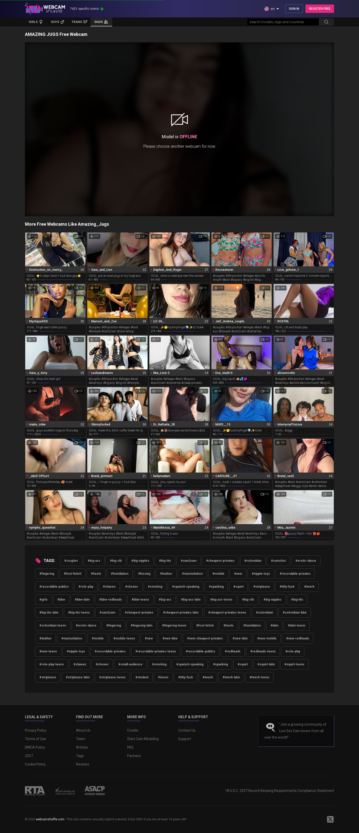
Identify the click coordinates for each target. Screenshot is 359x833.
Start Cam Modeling (143, 739)
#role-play (86, 586)
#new (238, 573)
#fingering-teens (174, 625)
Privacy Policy (35, 730)
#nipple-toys (261, 573)
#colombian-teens (52, 625)
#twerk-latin (231, 677)
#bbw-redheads (110, 599)
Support (184, 739)
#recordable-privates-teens (155, 651)
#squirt (238, 586)
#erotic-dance (305, 560)
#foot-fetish (72, 573)
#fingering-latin (141, 625)
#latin (274, 625)
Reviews (82, 764)
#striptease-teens (112, 677)
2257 (29, 756)
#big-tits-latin (48, 612)
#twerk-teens (259, 677)
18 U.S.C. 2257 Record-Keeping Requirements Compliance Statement (279, 791)
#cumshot (278, 560)
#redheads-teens (263, 651)
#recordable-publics (54, 586)
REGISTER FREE (320, 8)
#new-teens (48, 651)
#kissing (144, 573)
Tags (80, 756)
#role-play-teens (51, 664)
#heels (96, 573)
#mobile (218, 573)
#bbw (61, 599)
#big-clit (116, 560)
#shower (131, 586)
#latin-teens (296, 625)
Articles (82, 747)
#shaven (109, 586)
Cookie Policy (35, 764)
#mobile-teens (124, 638)
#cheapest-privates (220, 560)
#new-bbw (170, 638)
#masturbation (192, 573)
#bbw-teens (140, 599)
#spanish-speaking (185, 586)
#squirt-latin (266, 664)
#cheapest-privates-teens (227, 612)
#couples (71, 560)
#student (141, 677)
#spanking (216, 586)
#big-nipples (140, 560)
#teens (163, 677)
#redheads (233, 651)
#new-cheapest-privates (205, 638)
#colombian (252, 560)
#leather (166, 573)
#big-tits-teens (79, 612)
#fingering (46, 573)
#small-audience (130, 664)
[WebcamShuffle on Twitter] (330, 819)
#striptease (261, 586)
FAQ (130, 747)
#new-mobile (266, 638)
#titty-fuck (287, 586)
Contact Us (186, 730)
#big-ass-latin (190, 599)
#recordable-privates (295, 573)
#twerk (309, 586)
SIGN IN (294, 8)
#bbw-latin (82, 599)
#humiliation (119, 573)
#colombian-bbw (295, 612)
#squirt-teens (294, 664)
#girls (43, 599)
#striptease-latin (78, 677)
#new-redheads (297, 638)
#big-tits (165, 560)
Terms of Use (35, 739)
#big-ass (94, 560)
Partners (134, 756)
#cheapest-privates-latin (180, 612)
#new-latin (240, 638)
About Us (83, 730)
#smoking (155, 586)
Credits (132, 730)
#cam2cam (188, 560)
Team (80, 739)
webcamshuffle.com (50, 819)
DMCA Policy (35, 747)
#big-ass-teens (221, 599)
